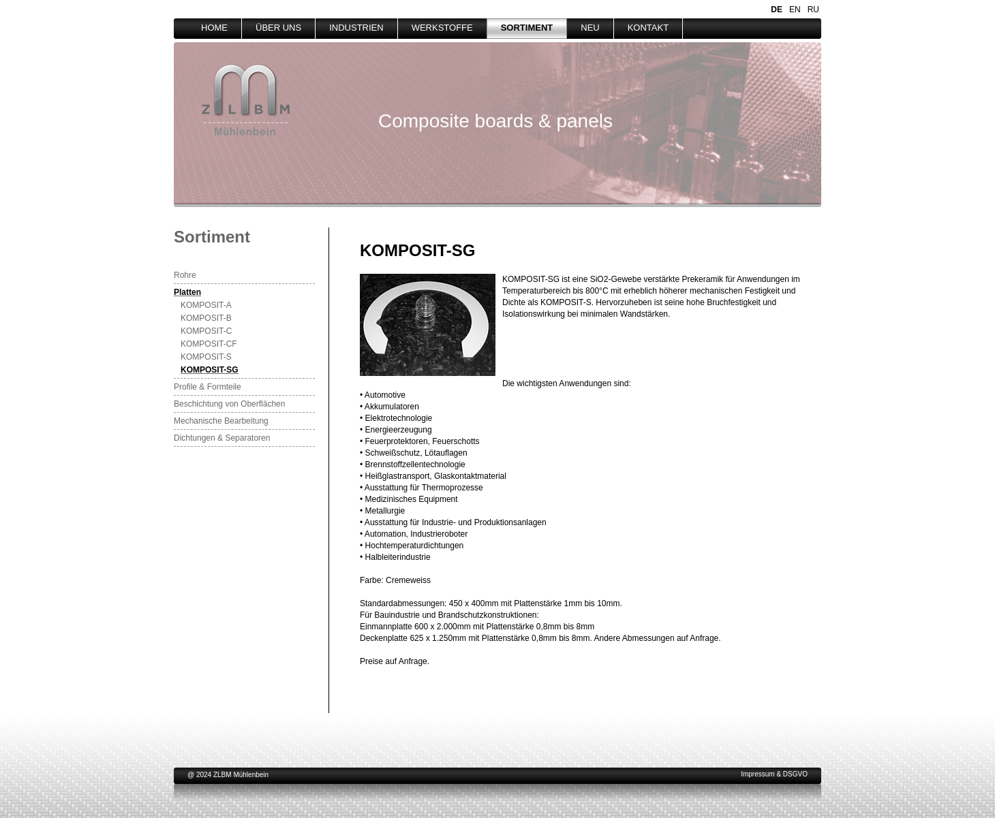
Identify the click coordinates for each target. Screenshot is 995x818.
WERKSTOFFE (442, 27)
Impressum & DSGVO (774, 774)
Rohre (185, 275)
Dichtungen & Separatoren (222, 438)
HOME (214, 27)
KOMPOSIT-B (206, 318)
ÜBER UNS (278, 27)
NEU (590, 27)
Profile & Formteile (207, 387)
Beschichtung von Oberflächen (229, 404)
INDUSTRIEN (356, 27)
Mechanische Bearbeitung (221, 421)
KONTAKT (648, 27)
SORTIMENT (527, 27)
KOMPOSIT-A (206, 305)
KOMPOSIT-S (206, 357)
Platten (187, 292)
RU (813, 9)
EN (795, 9)
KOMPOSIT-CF (209, 344)
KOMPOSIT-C (206, 331)
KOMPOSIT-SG (210, 370)
